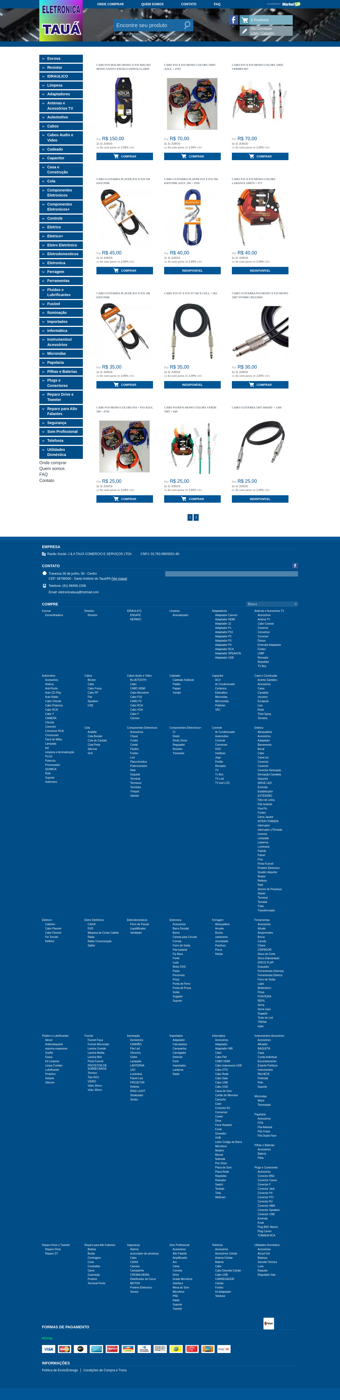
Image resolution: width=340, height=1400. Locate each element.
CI (174, 732)
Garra (91, 1270)
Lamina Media (96, 1052)
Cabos (53, 126)
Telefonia (55, 440)
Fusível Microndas (98, 1044)
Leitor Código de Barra (228, 1142)
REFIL (261, 1000)
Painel (261, 855)
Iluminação (57, 312)
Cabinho (50, 924)
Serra (261, 1005)
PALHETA (263, 1074)
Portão (219, 761)
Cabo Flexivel (53, 932)
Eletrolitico (221, 692)
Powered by (284, 4)
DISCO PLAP (266, 962)
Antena (49, 684)
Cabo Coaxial (266, 623)
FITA (260, 1122)
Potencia (50, 760)
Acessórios (264, 615)
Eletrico (54, 227)
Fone (176, 1061)
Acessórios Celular (226, 1253)
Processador (52, 764)
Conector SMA (266, 1205)
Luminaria (263, 846)
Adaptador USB (224, 657)
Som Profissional (62, 431)
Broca (261, 937)
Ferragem (55, 272)
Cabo (91, 684)
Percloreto (179, 975)
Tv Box (219, 774)
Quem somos (152, 4)
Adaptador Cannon (226, 615)
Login (254, 33)
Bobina (92, 1249)
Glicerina (135, 1052)
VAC (217, 709)
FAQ (217, 4)
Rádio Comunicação (100, 941)
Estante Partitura (267, 1065)
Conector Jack (266, 1188)
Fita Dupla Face (267, 1135)
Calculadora (180, 1044)
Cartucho (220, 1099)
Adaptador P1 (223, 627)
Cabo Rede (222, 1074)
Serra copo (264, 1009)
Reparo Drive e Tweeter (60, 397)
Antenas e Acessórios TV (60, 105)
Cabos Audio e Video (60, 137)
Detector (178, 1057)
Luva (261, 1266)
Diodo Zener (180, 740)
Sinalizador (136, 1095)
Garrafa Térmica (267, 1262)
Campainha (179, 1048)
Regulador (179, 744)
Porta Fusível (265, 863)
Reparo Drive (53, 1249)
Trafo (261, 906)
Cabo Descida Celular (228, 1270)
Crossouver (52, 735)
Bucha (219, 932)
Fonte (176, 958)
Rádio (176, 1300)
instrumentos (265, 1069)
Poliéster (220, 705)
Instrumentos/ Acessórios (59, 342)
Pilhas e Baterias (62, 371)
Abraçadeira (265, 732)
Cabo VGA (136, 709)
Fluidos (134, 749)
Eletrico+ (55, 236)
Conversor (264, 632)
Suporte (49, 777)
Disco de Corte (266, 954)
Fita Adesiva (265, 1127)
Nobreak (220, 1159)
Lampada (50, 743)
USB (90, 705)
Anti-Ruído (51, 688)
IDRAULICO (57, 76)
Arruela (219, 928)
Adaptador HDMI (225, 619)
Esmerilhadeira (54, 615)
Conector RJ (222, 1108)
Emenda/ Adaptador (269, 644)
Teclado (219, 1188)
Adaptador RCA (224, 649)
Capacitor (56, 158)
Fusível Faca (95, 1040)
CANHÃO (136, 1044)
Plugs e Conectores (57, 383)
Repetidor (263, 661)
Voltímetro (51, 781)
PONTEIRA (264, 996)
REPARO (135, 619)
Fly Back (178, 954)
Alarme (134, 1249)
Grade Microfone (182, 1279)
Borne (176, 932)
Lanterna (263, 842)
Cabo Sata (221, 1078)
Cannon (134, 718)
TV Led (219, 778)
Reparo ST (51, 1253)
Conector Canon (267, 1180)
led (47, 747)
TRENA (262, 1022)
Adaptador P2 (223, 636)
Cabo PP (93, 692)
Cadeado (55, 149)
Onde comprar (110, 4)
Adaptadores (58, 94)
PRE (175, 1296)
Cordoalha (94, 1266)
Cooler (134, 740)
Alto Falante (180, 1253)
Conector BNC (266, 1176)
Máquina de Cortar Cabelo (103, 932)
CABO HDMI (137, 688)
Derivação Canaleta (269, 774)
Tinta (218, 1193)
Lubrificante (52, 1069)
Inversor (262, 834)
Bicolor (92, 679)
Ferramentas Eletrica (270, 975)
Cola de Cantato (97, 740)
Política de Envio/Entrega (60, 1370)
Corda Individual (267, 1057)
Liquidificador (138, 928)
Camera (135, 1266)
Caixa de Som (223, 1091)
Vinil (90, 753)
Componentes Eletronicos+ (59, 207)
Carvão (262, 941)
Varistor (134, 795)
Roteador (220, 1180)
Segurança (56, 423)
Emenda (262, 787)
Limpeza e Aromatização (59, 752)
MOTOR (135, 1283)
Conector (263, 627)
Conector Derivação (269, 770)
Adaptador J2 (223, 623)
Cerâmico (221, 688)
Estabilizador (265, 791)
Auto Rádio (51, 696)
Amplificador (180, 1257)
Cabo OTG (221, 1069)
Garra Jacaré (265, 817)
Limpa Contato (53, 1065)
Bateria (262, 1153)
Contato (188, 4)
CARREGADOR (224, 1279)
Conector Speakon (269, 1210)
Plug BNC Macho (268, 1227)
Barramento (264, 744)
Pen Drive (221, 1163)
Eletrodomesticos (62, 254)
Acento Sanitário (267, 679)
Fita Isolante (265, 804)
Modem (219, 1150)
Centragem (94, 1257)
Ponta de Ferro (181, 983)
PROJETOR (137, 1082)
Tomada (262, 901)
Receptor (263, 657)
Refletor (262, 880)
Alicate (262, 928)
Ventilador (136, 932)
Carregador (179, 1052)
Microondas (222, 701)
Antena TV (264, 619)
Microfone (221, 1146)
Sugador (178, 996)
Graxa (48, 1057)
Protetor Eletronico (269, 868)
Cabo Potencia (54, 705)
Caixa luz (263, 757)
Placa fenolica (138, 761)
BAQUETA (264, 1048)
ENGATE (135, 615)
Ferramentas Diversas (271, 971)
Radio (91, 937)
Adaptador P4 (223, 644)
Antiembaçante (54, 1044)
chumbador (221, 941)
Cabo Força (94, 688)
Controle (55, 218)
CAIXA (92, 924)
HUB (218, 1137)
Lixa (260, 705)
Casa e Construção (57, 169)
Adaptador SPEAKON (228, 653)
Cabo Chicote (53, 701)
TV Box (262, 666)
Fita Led (135, 1048)
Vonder (177, 692)
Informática (57, 330)
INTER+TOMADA (268, 821)
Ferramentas (58, 281)
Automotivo (57, 117)
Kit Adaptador (223, 1291)
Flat (90, 696)
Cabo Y (49, 713)
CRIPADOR (264, 949)
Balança (262, 1257)
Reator (262, 876)
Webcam (220, 1197)
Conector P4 (265, 1193)
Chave (134, 736)
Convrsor (263, 636)
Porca (218, 949)
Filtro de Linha (266, 800)
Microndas (56, 353)
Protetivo (50, 1074)
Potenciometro (138, 766)
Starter (262, 893)
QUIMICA (51, 769)
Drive (218, 1120)
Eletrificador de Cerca (143, 1279)
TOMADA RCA (266, 1235)
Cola (51, 181)
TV (217, 770)
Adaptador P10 (224, 632)
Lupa (175, 962)
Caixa (261, 688)
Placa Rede (222, 1171)
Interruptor (264, 825)
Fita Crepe (264, 1131)
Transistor (178, 753)
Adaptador (264, 740)
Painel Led (136, 1078)
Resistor (54, 67)
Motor (261, 1100)
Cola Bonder (95, 736)
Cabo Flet (221, 1057)
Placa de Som (223, 1167)
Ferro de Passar (139, 924)
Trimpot (134, 791)
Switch (219, 1184)
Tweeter (177, 1308)
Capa (261, 1052)
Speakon (93, 701)
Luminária (136, 1074)
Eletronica (56, 263)
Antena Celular (224, 1257)
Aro (175, 1262)
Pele (260, 1082)
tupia (261, 1026)
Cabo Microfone (139, 692)
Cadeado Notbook (183, 679)
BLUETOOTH (138, 679)
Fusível (53, 304)
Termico (92, 1073)
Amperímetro (265, 932)
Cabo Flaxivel (53, 928)
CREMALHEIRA (139, 1274)
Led (132, 757)
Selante (49, 1078)
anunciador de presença (144, 1253)
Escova (53, 58)
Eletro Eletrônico (62, 245)
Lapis (261, 983)
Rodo (261, 709)
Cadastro (267, 33)
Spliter (91, 945)
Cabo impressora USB (228, 1065)
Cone (91, 1262)
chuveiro (263, 696)
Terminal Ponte (96, 1283)
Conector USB (266, 1214)
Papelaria (55, 362)
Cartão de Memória (226, 1095)
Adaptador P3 (223, 640)
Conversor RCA (54, 730)
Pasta (176, 971)
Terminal (135, 778)
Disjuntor (263, 778)
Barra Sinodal (181, 928)
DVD (218, 749)
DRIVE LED (265, 783)
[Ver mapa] (119, 579)
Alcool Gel (264, 1253)
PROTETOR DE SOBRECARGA (97, 1067)
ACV (218, 679)
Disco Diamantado (268, 958)
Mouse (219, 1154)
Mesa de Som (181, 1287)
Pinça (176, 979)
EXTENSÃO (265, 795)
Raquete (263, 1270)
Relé (48, 773)
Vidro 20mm (95, 1085)
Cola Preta (94, 744)
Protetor (92, 1279)
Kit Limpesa (52, 1061)
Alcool (48, 1040)
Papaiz (177, 688)
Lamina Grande (97, 1048)
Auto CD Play (53, 692)
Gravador (220, 1133)
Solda (176, 992)
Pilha (261, 1157)
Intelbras (220, 753)
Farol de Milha (53, 739)
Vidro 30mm (95, 1090)
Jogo (218, 757)
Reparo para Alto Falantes (62, 411)
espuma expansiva (56, 1048)
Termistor (135, 787)
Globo (133, 1057)
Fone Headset (223, 1125)
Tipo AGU (93, 1077)
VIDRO (92, 1081)
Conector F (264, 1184)
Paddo (176, 684)
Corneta (177, 1270)
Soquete (135, 774)
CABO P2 (136, 701)
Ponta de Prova (182, 988)
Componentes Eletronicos (59, 193)
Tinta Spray (264, 713)
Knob (261, 1222)
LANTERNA (137, 1065)
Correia (177, 941)
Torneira (262, 718)
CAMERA (51, 718)
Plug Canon (264, 1231)
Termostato (264, 1104)
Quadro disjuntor (267, 872)
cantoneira (221, 937)
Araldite (92, 732)
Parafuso (220, 945)
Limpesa (54, 85)
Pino (260, 859)
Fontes (262, 649)
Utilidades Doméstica (56, 452)
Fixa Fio (262, 808)
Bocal (261, 749)
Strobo (134, 1099)
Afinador (262, 1044)
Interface (178, 1283)
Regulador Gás (266, 1274)
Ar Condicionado (225, 684)
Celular (219, 1283)
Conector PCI (266, 1197)
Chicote (49, 722)
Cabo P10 (136, 696)
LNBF (261, 653)
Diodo (176, 736)
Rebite (219, 954)
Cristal (134, 744)
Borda (91, 1253)
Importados (57, 321)
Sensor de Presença (270, 889)
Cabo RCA (51, 709)
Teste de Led (265, 1017)
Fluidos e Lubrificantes (59, 292)
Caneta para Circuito (185, 937)
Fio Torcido (51, 937)
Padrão (262, 851)
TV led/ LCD (222, 783)
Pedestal (263, 1078)
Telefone (220, 1296)
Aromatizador (180, 615)
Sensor (134, 1291)
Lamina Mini (95, 1057)
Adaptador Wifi (224, 1048)
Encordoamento (267, 1061)
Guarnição (94, 1274)
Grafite (49, 1052)
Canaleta (263, 692)
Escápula (263, 701)
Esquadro (263, 966)
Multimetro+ (265, 988)
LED (132, 1069)
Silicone (92, 749)
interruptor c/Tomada (270, 829)
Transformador (266, 910)
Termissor (136, 783)
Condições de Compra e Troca (105, 1370)
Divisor (262, 640)
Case (218, 1103)
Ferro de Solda (181, 945)
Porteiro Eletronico (141, 1287)
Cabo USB (221, 1082)
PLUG (48, 756)
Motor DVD (179, 966)
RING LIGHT (137, 1091)
